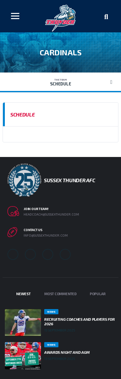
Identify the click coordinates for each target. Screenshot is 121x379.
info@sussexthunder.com (46, 235)
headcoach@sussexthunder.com (51, 214)
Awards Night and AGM (67, 352)
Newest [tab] (23, 294)
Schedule (60, 82)
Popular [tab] (98, 294)
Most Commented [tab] (60, 294)
